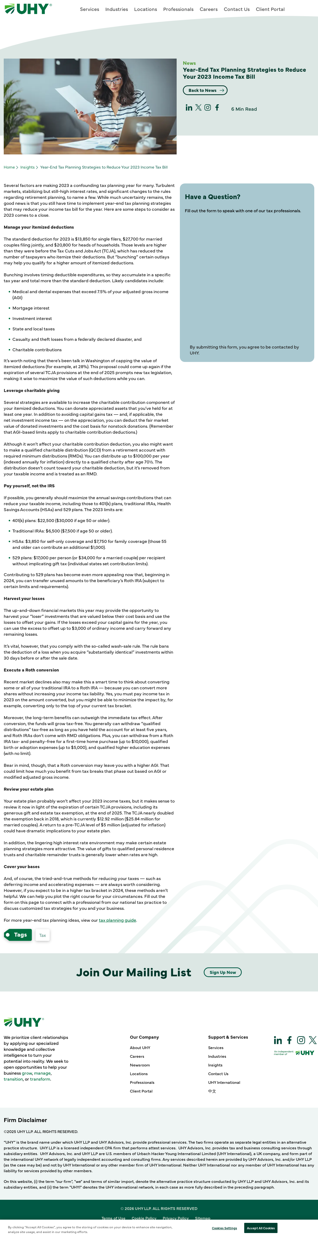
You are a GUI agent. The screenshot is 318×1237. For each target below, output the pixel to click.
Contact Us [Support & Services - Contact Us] (218, 1073)
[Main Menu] (308, 8)
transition (13, 1079)
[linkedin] (189, 109)
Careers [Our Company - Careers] (137, 1056)
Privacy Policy (176, 1218)
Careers (209, 8)
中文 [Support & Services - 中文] (212, 1091)
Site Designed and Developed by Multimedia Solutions (159, 1228)
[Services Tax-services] (42, 935)
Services (89, 8)
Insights (27, 167)
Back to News (203, 90)
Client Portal (270, 8)
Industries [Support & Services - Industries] (217, 1056)
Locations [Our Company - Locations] (139, 1073)
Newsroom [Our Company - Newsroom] (140, 1064)
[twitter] (198, 109)
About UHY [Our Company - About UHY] (140, 1047)
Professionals (178, 8)
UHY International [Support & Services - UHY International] (224, 1082)
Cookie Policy (144, 1218)
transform (40, 1079)
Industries (116, 8)
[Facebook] (217, 109)
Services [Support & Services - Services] (216, 1047)
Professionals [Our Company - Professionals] (142, 1082)
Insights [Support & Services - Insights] (215, 1064)
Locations (145, 8)
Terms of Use (113, 1218)
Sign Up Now (222, 972)
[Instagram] (207, 109)
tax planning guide (117, 920)
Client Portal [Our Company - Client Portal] (141, 1091)
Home (9, 167)
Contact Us (237, 8)
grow (27, 1073)
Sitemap (202, 1218)
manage (42, 1073)
